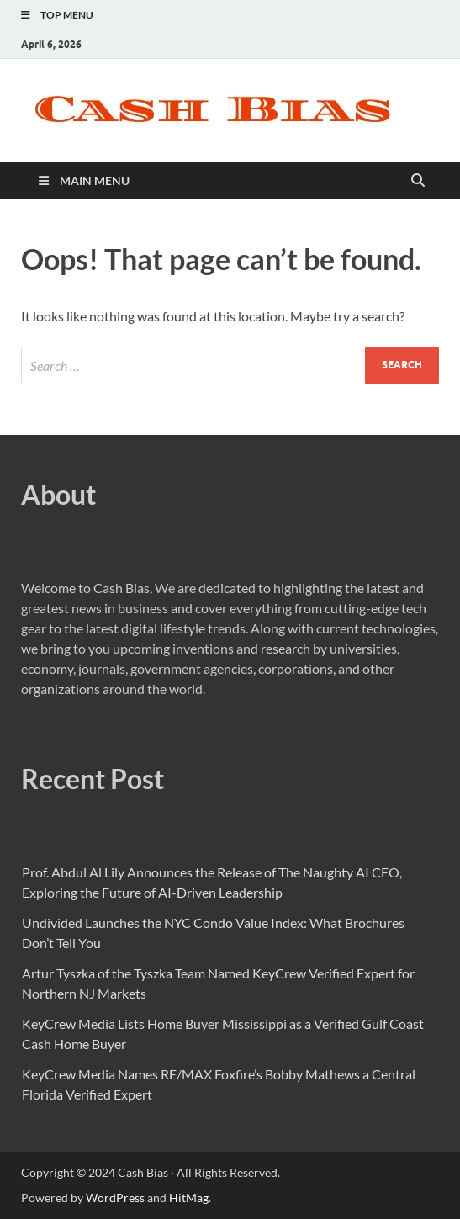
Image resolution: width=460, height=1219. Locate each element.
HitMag (189, 1197)
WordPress (115, 1197)
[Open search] (418, 181)
